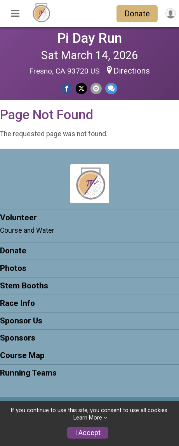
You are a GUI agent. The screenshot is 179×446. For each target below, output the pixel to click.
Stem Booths (24, 285)
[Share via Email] (96, 88)
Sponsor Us (21, 320)
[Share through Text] (111, 88)
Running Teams (28, 373)
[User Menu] (170, 13)
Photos (13, 268)
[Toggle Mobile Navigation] (15, 13)
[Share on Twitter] (81, 88)
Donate (137, 13)
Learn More (87, 417)
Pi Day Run (89, 38)
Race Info (17, 303)
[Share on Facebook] (66, 88)
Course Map (22, 355)
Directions (131, 71)
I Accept (88, 433)
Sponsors (17, 337)
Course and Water (27, 230)
